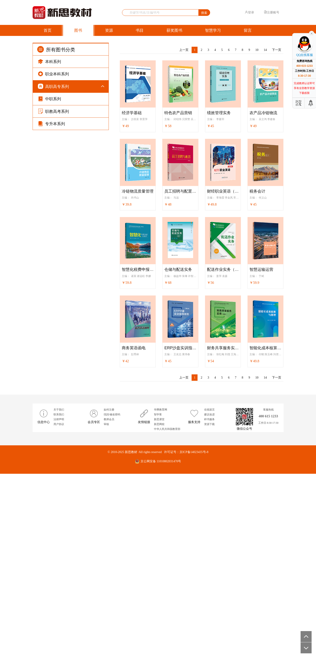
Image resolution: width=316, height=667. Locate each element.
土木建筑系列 (59, 315)
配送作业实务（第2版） (223, 269)
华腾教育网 (160, 602)
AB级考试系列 (59, 141)
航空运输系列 (59, 380)
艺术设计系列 (59, 347)
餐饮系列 (56, 466)
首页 (48, 30)
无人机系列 (57, 282)
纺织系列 (56, 531)
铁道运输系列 (59, 390)
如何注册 (109, 602)
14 (265, 50)
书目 (140, 30)
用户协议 (59, 617)
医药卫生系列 (59, 455)
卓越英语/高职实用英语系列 (69, 130)
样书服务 (209, 612)
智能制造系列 (59, 239)
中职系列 (49, 543)
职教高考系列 (53, 555)
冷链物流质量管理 (137, 191)
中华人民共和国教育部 (167, 622)
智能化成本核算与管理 (265, 348)
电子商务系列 (59, 174)
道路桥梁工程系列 (62, 325)
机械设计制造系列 (62, 228)
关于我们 (59, 602)
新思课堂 (159, 612)
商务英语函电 (134, 348)
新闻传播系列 (59, 520)
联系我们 (59, 607)
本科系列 (49, 61)
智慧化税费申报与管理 (138, 269)
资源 (109, 30)
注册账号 (271, 12)
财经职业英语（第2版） (223, 191)
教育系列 (56, 293)
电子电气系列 (59, 250)
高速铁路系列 (59, 401)
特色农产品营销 (178, 113)
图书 (78, 30)
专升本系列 (51, 568)
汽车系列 (56, 271)
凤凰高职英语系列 (62, 109)
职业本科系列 (53, 73)
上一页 (183, 50)
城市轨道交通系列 (62, 412)
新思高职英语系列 (62, 120)
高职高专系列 (53, 86)
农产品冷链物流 (263, 113)
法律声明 (59, 612)
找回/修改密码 (112, 607)
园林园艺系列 (59, 336)
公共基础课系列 (60, 98)
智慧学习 (213, 30)
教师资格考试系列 (62, 304)
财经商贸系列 (59, 163)
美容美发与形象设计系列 (67, 423)
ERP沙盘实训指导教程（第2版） (180, 348)
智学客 (158, 607)
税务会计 (257, 191)
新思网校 (159, 617)
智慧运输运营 (261, 269)
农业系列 (56, 488)
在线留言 (209, 602)
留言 (248, 30)
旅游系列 (56, 185)
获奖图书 (174, 30)
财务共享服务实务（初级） (223, 348)
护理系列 (56, 434)
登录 (249, 12)
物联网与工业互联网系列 (67, 260)
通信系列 (56, 217)
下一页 (276, 50)
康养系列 (56, 445)
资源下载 (209, 617)
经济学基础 (132, 113)
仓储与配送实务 (178, 269)
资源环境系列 (59, 510)
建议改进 (209, 607)
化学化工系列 (59, 369)
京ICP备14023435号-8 (193, 645)
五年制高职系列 (60, 152)
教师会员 (109, 612)
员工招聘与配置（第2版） (180, 191)
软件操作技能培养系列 (65, 206)
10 (256, 50)
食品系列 (56, 477)
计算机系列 (57, 195)
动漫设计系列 (59, 358)
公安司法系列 (59, 499)
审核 (106, 617)
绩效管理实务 (219, 113)
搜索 (204, 13)
